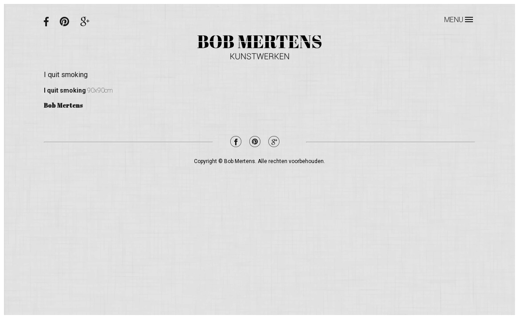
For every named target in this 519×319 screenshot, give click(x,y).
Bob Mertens (259, 47)
